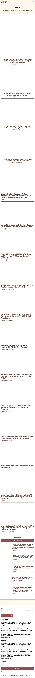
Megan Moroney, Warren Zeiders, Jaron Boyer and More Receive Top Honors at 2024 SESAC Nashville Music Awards (16, 316)
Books (16, 10)
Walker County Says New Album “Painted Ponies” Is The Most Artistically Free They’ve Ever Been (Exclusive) (17, 407)
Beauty (12, 10)
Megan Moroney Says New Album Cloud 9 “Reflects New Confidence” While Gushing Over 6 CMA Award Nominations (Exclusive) (18, 160)
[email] (17, 664)
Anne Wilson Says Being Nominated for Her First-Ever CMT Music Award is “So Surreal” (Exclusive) (17, 437)
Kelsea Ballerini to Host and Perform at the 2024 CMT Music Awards (17, 466)
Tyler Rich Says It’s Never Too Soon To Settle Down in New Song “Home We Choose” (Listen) (17, 286)
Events (13, 561)
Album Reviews (6, 10)
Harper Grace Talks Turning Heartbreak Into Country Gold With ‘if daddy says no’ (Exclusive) (22, 568)
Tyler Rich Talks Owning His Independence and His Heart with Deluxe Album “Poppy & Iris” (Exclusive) (17, 94)
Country (14, 129)
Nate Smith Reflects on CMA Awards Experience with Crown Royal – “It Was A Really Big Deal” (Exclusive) (16, 256)
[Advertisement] (17, 24)
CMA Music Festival (27, 10)
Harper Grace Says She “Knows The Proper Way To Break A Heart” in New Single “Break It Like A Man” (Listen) (16, 376)
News (3, 469)
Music (14, 64)
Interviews (4, 260)
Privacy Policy (13, 671)
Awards (14, 96)
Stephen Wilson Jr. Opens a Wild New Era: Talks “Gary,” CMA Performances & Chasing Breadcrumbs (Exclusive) (17, 127)
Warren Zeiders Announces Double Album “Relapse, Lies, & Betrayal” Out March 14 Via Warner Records (17, 226)
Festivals (3, 199)
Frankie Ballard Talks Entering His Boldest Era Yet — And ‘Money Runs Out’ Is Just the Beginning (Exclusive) (22, 579)
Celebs (20, 10)
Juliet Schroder (19, 64)
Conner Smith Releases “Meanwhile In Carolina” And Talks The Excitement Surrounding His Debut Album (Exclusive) (17, 496)
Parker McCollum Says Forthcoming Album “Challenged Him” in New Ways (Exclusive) (14, 346)
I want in (17, 668)
